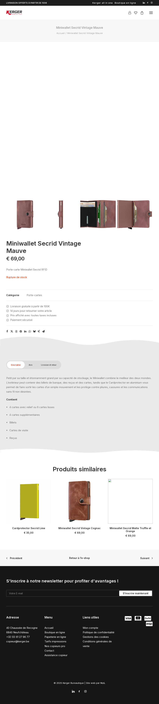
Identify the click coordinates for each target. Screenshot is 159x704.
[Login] (128, 12)
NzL (102, 683)
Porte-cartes (34, 295)
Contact (49, 650)
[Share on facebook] (7, 331)
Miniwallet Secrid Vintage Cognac (79, 521)
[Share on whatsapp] (30, 331)
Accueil (60, 33)
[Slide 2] (61, 214)
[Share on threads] (16, 331)
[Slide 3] (98, 214)
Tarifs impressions (55, 641)
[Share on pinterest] (21, 331)
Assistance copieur (55, 655)
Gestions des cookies (96, 637)
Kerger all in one (102, 3)
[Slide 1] (24, 214)
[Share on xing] (39, 331)
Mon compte (90, 627)
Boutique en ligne (125, 3)
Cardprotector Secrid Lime (28, 524)
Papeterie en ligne (55, 637)
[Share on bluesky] (34, 331)
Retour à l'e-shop (79, 557)
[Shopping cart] (140, 12)
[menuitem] (102, 3)
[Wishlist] (134, 12)
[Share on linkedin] (25, 331)
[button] (144, 2)
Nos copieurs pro (54, 646)
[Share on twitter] (12, 331)
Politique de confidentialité (98, 632)
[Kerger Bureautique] (14, 12)
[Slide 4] (135, 214)
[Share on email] (43, 331)
